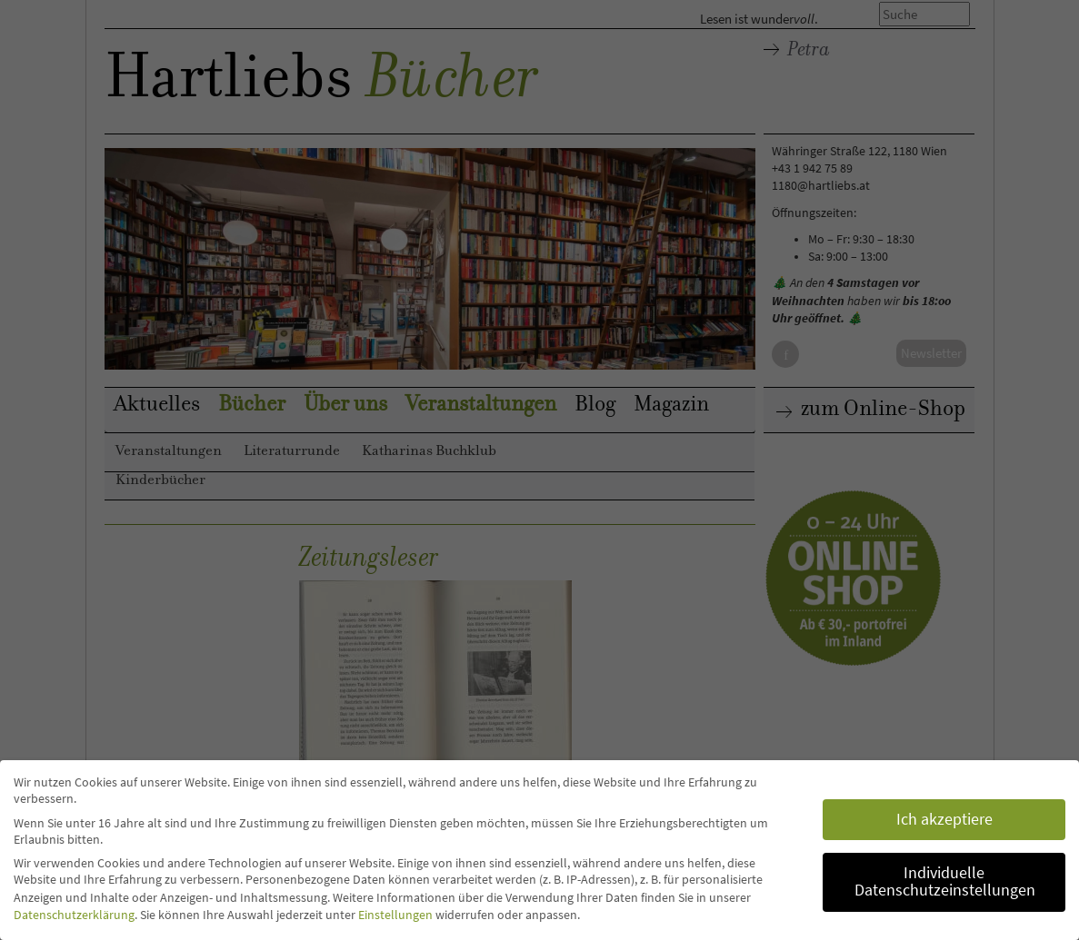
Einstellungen (395, 914)
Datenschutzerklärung (74, 914)
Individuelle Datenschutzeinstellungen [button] (944, 882)
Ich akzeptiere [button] (944, 819)
